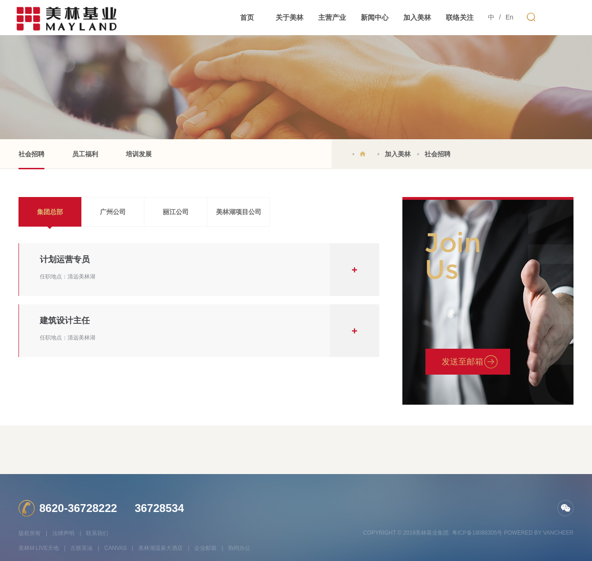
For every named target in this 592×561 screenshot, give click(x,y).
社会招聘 (31, 159)
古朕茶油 (81, 548)
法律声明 (63, 533)
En (509, 17)
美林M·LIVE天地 (38, 548)
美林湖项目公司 (238, 212)
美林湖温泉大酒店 (160, 548)
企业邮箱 (205, 548)
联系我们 (97, 533)
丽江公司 (176, 212)
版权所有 (29, 533)
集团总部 (50, 212)
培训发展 (139, 154)
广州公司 (113, 212)
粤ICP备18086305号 (477, 533)
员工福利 (85, 154)
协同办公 (239, 548)
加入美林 (398, 154)
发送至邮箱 (462, 361)
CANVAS (116, 548)
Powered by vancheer (539, 533)
